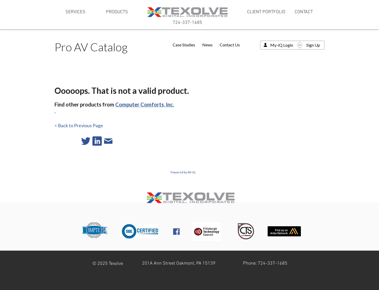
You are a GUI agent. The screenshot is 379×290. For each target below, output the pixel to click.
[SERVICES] (75, 12)
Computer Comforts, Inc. (144, 104)
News (207, 44)
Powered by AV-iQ (183, 172)
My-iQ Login (281, 45)
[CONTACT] (304, 12)
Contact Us (230, 44)
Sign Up (313, 45)
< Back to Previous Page (79, 125)
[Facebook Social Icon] (176, 231)
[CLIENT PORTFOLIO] (266, 12)
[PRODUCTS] (117, 12)
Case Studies (184, 44)
